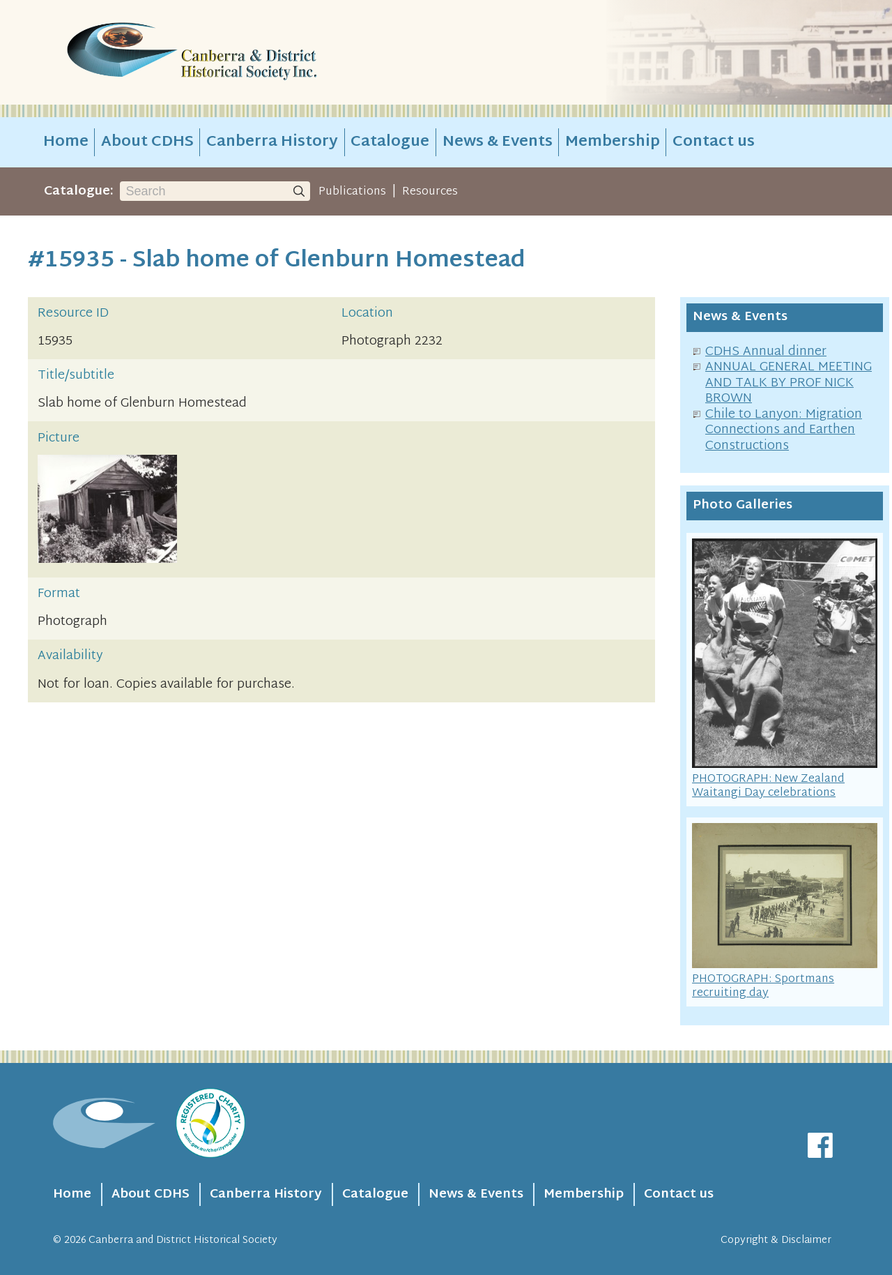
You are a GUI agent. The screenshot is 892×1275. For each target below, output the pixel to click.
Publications (352, 191)
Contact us (713, 142)
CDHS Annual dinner (765, 351)
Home (66, 142)
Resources (430, 191)
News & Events (498, 142)
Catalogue (390, 142)
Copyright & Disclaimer (776, 1240)
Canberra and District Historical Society (183, 1240)
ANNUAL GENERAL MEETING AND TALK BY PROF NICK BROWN (788, 383)
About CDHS (147, 142)
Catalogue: (79, 191)
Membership (612, 142)
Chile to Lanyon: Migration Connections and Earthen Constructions (783, 430)
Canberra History (272, 142)
